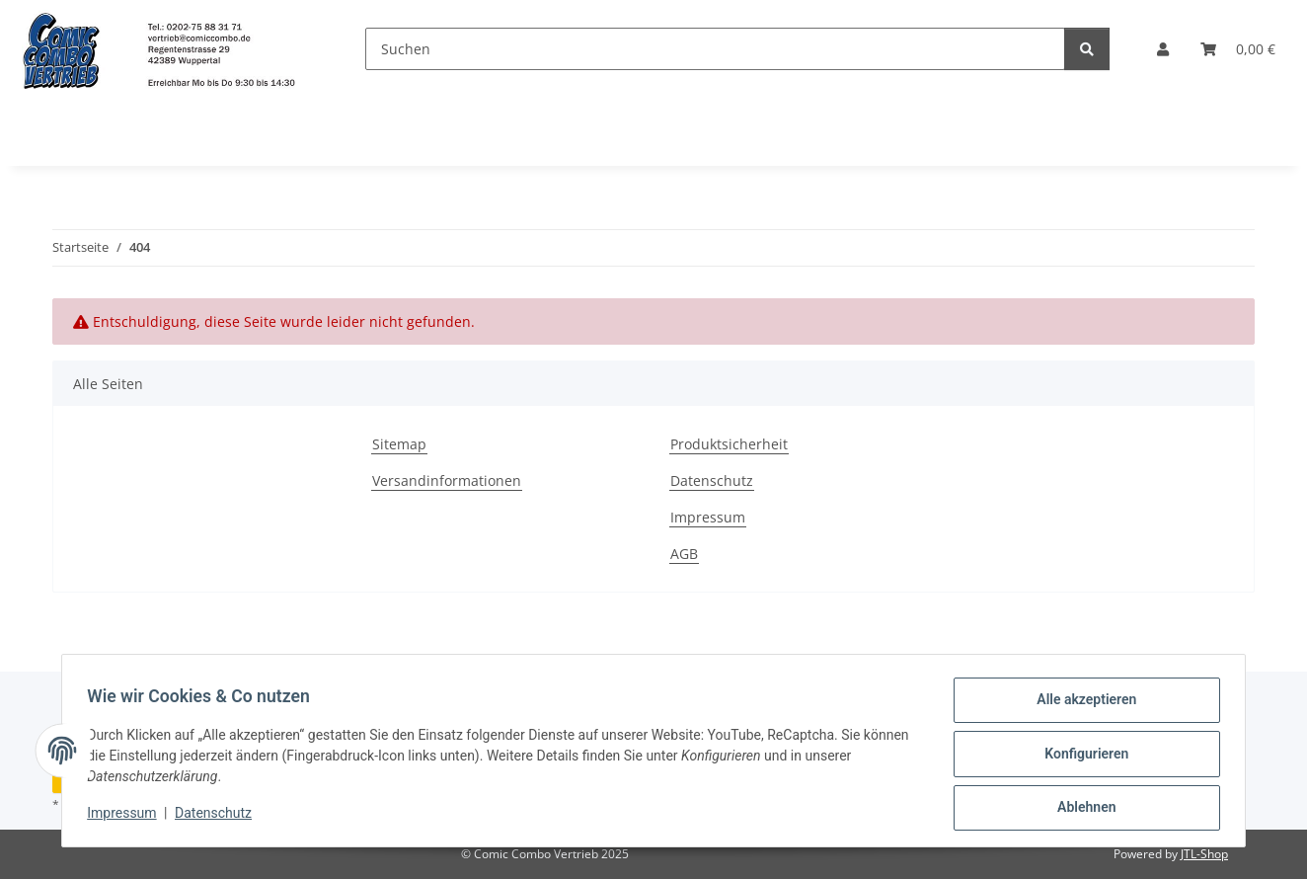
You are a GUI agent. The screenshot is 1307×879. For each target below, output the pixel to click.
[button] (1163, 49)
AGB (684, 553)
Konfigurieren (1079, 757)
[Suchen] (715, 49)
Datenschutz (220, 818)
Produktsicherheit (729, 444)
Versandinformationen (446, 480)
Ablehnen (1079, 809)
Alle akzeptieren (1079, 706)
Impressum (128, 818)
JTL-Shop (1204, 853)
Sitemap (399, 444)
